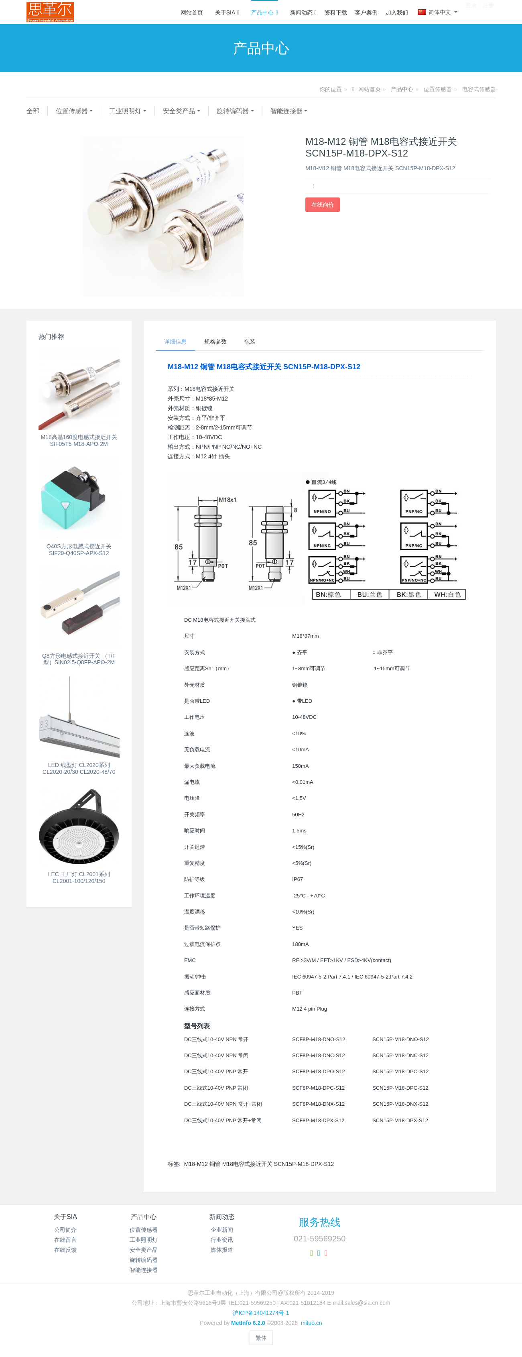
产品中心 (264, 12)
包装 (250, 341)
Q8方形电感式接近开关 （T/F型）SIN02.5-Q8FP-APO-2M (79, 659)
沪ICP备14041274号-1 (261, 1313)
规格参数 (215, 341)
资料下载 (336, 12)
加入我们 (397, 12)
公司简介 (65, 1230)
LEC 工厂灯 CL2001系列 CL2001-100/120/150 (79, 877)
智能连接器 (286, 111)
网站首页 (192, 12)
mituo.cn (311, 1323)
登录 (471, 11)
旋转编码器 (233, 111)
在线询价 (322, 204)
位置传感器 (438, 89)
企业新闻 (222, 1230)
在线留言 (65, 1240)
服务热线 (320, 1222)
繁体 (261, 1338)
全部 (32, 111)
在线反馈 (65, 1250)
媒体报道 (222, 1250)
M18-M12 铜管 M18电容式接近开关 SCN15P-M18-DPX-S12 (259, 1164)
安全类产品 (179, 111)
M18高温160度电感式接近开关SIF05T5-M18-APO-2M (79, 440)
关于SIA (227, 12)
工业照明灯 (125, 111)
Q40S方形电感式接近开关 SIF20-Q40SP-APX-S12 (79, 549)
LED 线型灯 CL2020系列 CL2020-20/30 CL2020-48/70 (79, 768)
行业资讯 (222, 1240)
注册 (488, 11)
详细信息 (175, 341)
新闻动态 (303, 12)
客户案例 (366, 12)
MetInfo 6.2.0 (248, 1323)
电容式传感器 (479, 89)
